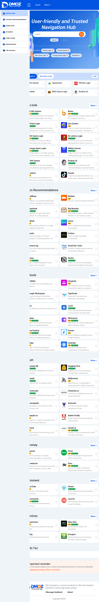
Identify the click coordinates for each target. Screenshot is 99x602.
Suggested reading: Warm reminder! (63, 575)
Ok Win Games (72, 51)
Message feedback (59, 592)
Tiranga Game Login (68, 56)
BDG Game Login (50, 56)
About (75, 592)
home (37, 5)
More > (94, 111)
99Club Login (56, 51)
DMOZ (36, 559)
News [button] (46, 5)
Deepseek (48, 61)
